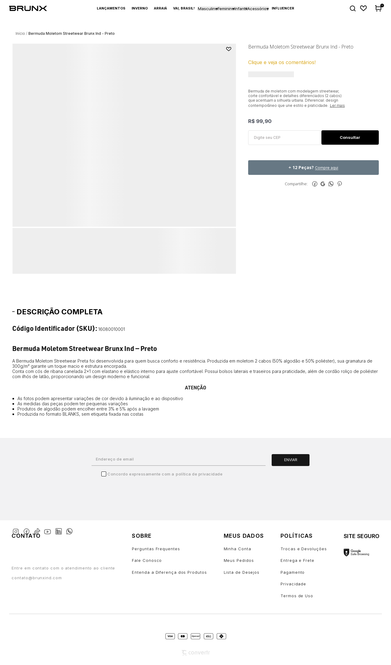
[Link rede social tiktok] (38, 530)
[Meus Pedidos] (244, 560)
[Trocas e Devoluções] (304, 549)
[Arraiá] (160, 8)
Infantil (240, 8)
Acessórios (258, 8)
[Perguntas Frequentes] (169, 549)
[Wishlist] (363, 8)
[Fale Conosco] (169, 560)
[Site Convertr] (196, 653)
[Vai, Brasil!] (184, 8)
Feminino (226, 8)
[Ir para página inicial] (20, 33)
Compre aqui (326, 167)
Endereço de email (115, 459)
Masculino (208, 8)
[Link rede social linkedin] (60, 528)
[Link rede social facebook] (27, 530)
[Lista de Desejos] (244, 572)
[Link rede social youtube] (49, 529)
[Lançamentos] (111, 8)
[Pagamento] (304, 572)
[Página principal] (31, 8)
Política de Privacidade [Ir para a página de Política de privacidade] (199, 474)
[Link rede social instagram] (17, 530)
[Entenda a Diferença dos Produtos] (169, 572)
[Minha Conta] (244, 549)
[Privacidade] (304, 584)
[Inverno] (140, 8)
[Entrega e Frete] (304, 560)
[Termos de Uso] (304, 596)
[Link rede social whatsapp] (69, 528)
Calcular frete (349, 137)
